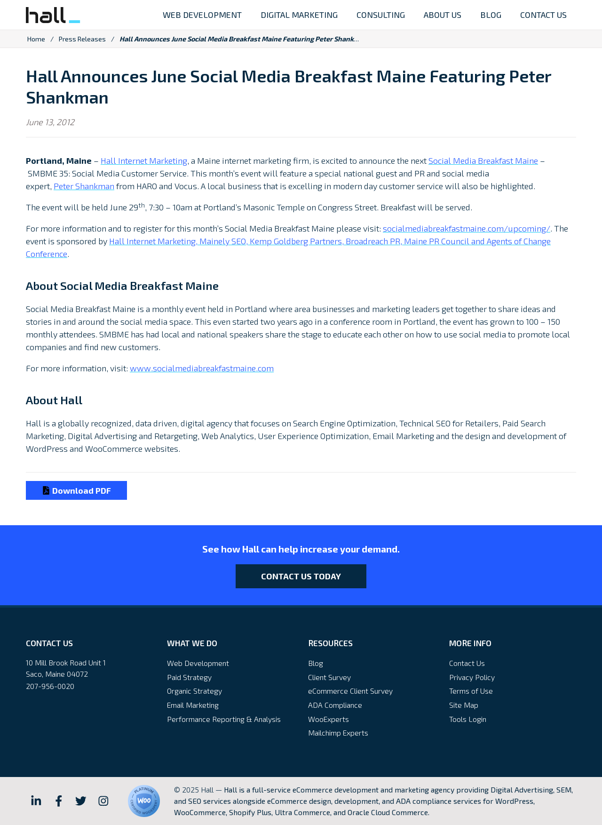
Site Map (463, 704)
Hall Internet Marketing (144, 160)
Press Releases (82, 39)
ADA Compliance (335, 704)
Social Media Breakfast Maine (483, 160)
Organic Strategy (194, 690)
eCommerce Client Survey (350, 690)
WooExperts (328, 718)
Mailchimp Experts (338, 732)
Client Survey (329, 677)
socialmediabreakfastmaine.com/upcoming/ (466, 228)
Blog (315, 662)
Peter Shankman (84, 186)
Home (36, 39)
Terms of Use (471, 690)
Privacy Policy (472, 677)
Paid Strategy (189, 677)
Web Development (198, 662)
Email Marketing (193, 704)
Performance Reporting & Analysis (224, 718)
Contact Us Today (301, 576)
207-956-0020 (50, 685)
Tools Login (467, 718)
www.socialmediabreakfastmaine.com (202, 368)
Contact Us (467, 662)
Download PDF (76, 490)
